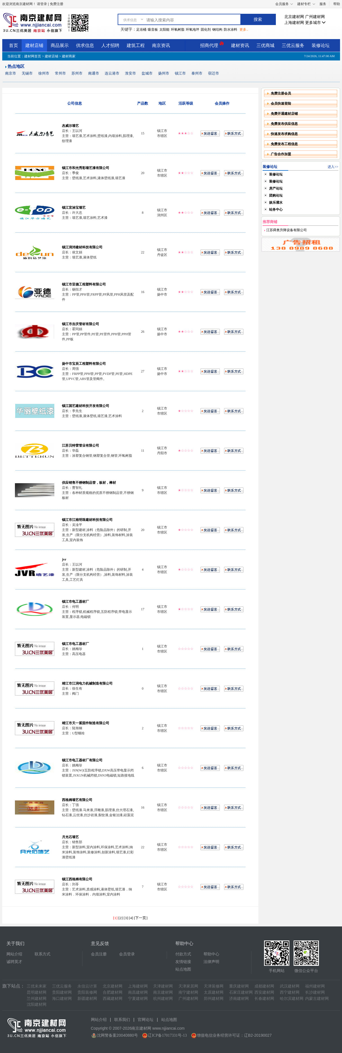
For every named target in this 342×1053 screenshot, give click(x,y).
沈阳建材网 (36, 1004)
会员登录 (127, 954)
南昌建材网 (138, 992)
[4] (131, 918)
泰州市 (196, 73)
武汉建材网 (289, 986)
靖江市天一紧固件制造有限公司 (85, 723)
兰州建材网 (36, 998)
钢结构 (217, 30)
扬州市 (163, 73)
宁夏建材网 (138, 998)
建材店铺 (34, 45)
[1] (115, 918)
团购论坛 (276, 195)
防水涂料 (230, 30)
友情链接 (183, 962)
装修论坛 (321, 45)
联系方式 (42, 954)
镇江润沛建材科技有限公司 (82, 247)
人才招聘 (110, 45)
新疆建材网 (87, 998)
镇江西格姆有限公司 (77, 879)
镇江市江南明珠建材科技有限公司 (87, 520)
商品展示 (60, 45)
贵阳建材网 (62, 992)
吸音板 (153, 30)
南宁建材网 (188, 992)
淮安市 (130, 73)
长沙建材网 (315, 992)
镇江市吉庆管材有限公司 (80, 324)
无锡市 (27, 73)
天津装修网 (213, 986)
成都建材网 (264, 986)
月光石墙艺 (70, 837)
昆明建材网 (36, 992)
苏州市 (76, 73)
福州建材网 (315, 986)
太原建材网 (213, 992)
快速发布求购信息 (284, 134)
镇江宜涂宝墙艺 (74, 208)
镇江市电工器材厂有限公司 (82, 760)
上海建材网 (294, 23)
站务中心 (276, 210)
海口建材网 (62, 998)
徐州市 (43, 73)
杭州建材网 (163, 998)
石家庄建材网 (241, 992)
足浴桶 (141, 30)
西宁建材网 (289, 992)
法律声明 (211, 962)
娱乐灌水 (276, 202)
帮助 (336, 4)
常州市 (60, 73)
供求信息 (85, 45)
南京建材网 (163, 992)
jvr (64, 559)
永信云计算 (87, 986)
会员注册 (99, 954)
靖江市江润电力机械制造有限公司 (87, 683)
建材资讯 (240, 45)
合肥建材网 (112, 992)
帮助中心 (211, 954)
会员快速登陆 (281, 103)
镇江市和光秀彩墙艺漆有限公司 (85, 168)
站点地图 (183, 969)
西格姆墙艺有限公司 (77, 800)
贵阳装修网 (87, 992)
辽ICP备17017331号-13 (167, 1035)
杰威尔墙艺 (70, 126)
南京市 (10, 73)
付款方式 (183, 954)
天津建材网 (163, 986)
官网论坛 (145, 1020)
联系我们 (122, 1020)
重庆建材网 (239, 986)
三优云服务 (293, 45)
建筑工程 (136, 45)
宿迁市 (213, 73)
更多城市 (315, 23)
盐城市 (147, 73)
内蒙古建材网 (317, 998)
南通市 (93, 73)
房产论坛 (276, 188)
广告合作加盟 (281, 154)
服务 (322, 4)
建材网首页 (32, 56)
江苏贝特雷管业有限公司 (80, 445)
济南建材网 (239, 998)
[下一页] (140, 918)
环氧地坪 (192, 30)
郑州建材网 (213, 998)
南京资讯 (161, 45)
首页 (13, 45)
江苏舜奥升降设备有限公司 (286, 230)
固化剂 (206, 30)
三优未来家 (36, 986)
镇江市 (180, 73)
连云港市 (112, 73)
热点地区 (16, 66)
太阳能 (164, 30)
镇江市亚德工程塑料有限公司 (84, 284)
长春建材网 (264, 998)
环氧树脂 (177, 30)
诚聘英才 (14, 962)
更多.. (244, 30)
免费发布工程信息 (284, 144)
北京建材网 (294, 17)
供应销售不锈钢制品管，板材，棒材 (89, 483)
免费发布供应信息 (284, 124)
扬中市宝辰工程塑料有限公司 (84, 364)
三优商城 (265, 45)
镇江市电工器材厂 (75, 602)
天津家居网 (188, 986)
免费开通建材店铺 (284, 114)
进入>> (333, 167)
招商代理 (212, 44)
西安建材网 (264, 992)
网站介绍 (14, 954)
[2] (120, 918)
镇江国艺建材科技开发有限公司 (85, 406)
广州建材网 (315, 17)
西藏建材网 (112, 998)
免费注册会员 (281, 93)
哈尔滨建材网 (291, 998)
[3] (126, 918)
